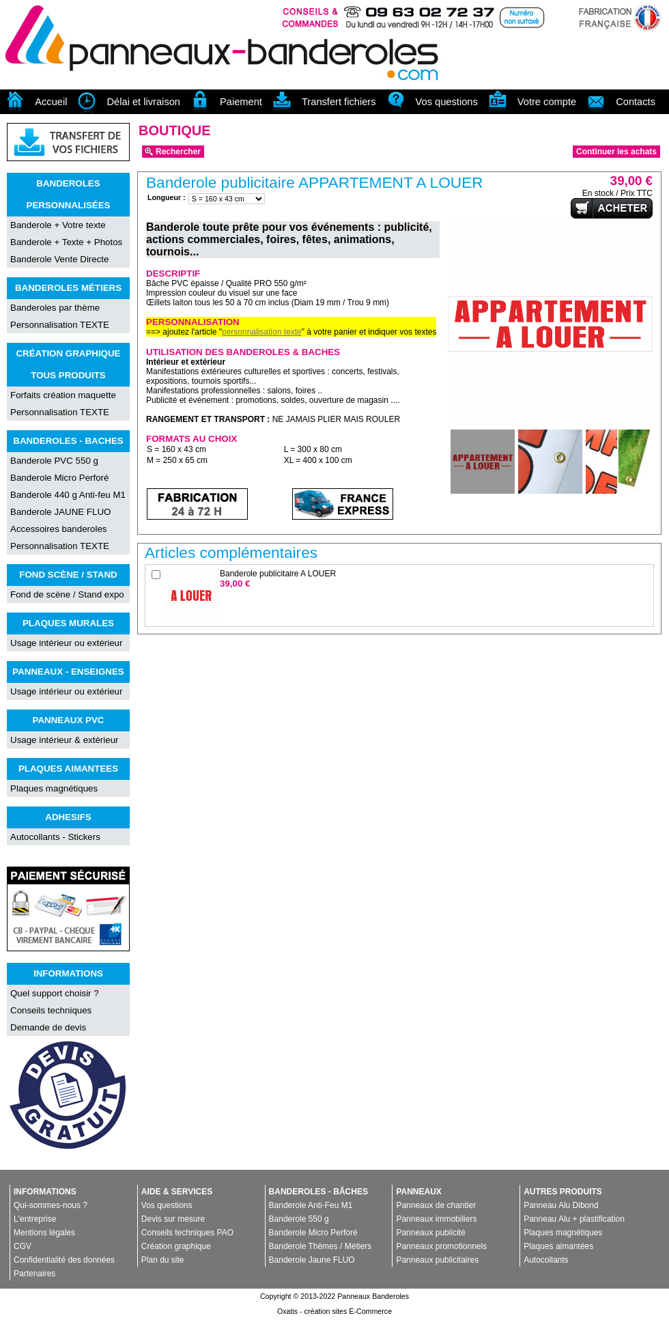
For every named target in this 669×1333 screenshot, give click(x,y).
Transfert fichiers (339, 101)
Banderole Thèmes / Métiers (320, 1246)
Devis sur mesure (173, 1219)
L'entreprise (35, 1219)
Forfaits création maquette (63, 395)
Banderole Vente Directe (59, 259)
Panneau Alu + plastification (574, 1219)
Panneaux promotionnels (441, 1246)
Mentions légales (44, 1232)
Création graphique (176, 1246)
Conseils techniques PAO (187, 1232)
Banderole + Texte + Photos (66, 242)
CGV (22, 1246)
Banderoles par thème (55, 308)
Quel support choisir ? (54, 993)
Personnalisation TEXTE (59, 325)
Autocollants (546, 1260)
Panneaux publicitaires (437, 1260)
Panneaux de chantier (436, 1205)
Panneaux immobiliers (436, 1219)
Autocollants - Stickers (55, 837)
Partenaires (34, 1273)
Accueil (51, 101)
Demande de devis (48, 1027)
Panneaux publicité (430, 1232)
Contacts (635, 101)
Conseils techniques (50, 1010)
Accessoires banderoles (58, 529)
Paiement (241, 101)
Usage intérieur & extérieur (64, 740)
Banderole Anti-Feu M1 (311, 1205)
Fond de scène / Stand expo (67, 594)
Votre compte (546, 101)
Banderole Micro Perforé (59, 478)
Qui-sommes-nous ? (50, 1205)
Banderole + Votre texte (58, 225)
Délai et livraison (143, 101)
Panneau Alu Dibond (561, 1205)
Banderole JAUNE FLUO (60, 512)
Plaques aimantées (558, 1246)
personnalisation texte (262, 332)
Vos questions (447, 101)
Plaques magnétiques (54, 788)
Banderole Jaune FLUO (312, 1260)
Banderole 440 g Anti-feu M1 (68, 495)
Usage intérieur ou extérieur (66, 643)
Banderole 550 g (299, 1219)
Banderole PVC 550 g (54, 460)
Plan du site (162, 1260)
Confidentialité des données (64, 1260)
